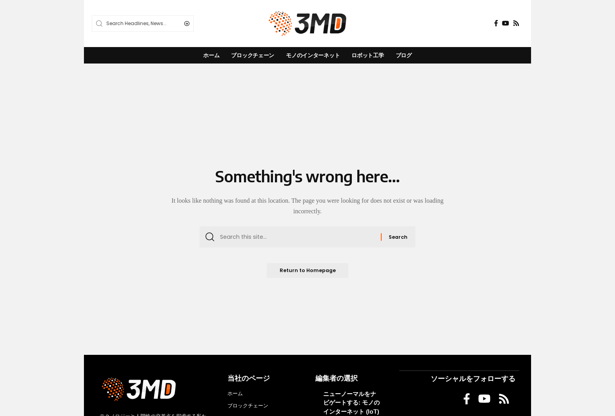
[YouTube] (505, 23)
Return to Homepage (307, 272)
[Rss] (516, 23)
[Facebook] (496, 23)
